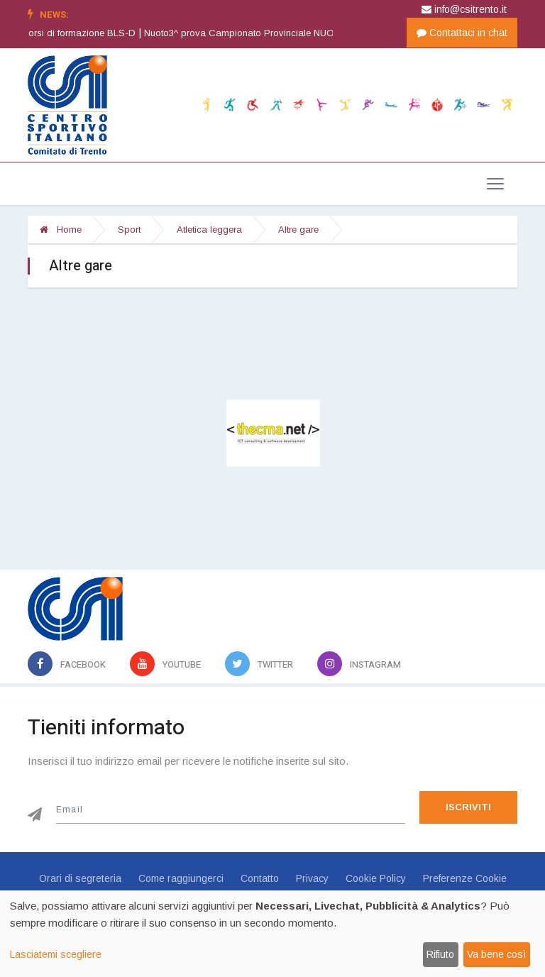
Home (61, 229)
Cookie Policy (376, 878)
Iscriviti (468, 807)
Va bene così (496, 954)
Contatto (260, 878)
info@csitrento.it (464, 9)
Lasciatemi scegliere (55, 954)
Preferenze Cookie (465, 878)
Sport (129, 229)
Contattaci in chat (462, 32)
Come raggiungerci (181, 878)
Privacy (312, 878)
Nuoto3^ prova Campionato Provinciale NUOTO (258, 33)
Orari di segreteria (80, 878)
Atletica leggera (209, 229)
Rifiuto (440, 954)
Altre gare (298, 229)
